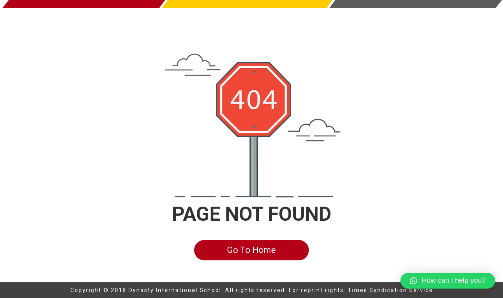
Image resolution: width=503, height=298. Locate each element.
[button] (447, 281)
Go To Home (251, 250)
